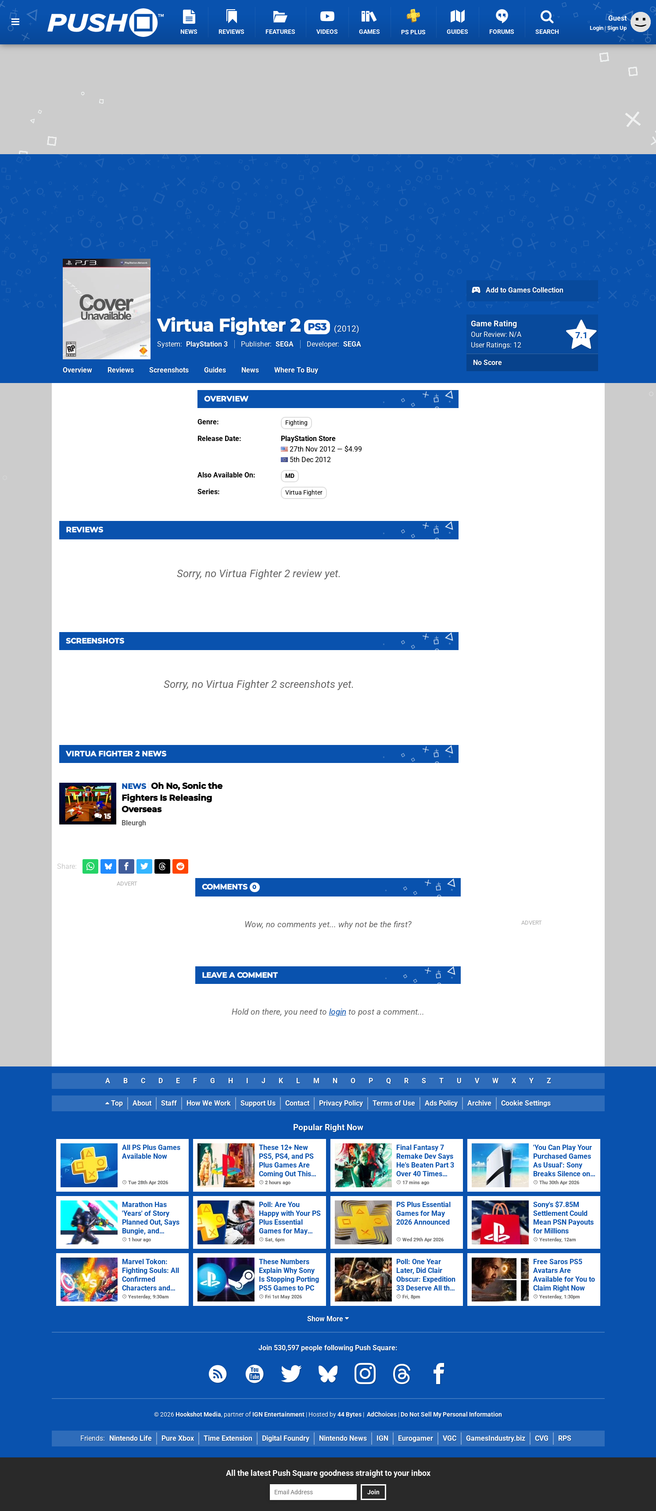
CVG (541, 1438)
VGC (449, 1438)
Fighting (296, 423)
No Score (487, 362)
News (250, 370)
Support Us (258, 1103)
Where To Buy (296, 370)
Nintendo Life (130, 1438)
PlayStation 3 (207, 344)
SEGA (285, 344)
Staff (169, 1103)
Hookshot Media (198, 1414)
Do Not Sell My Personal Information (451, 1414)
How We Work (208, 1103)
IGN (382, 1438)
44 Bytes (349, 1414)
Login (596, 28)
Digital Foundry (285, 1438)
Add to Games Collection (517, 291)
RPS (564, 1438)
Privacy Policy (341, 1103)
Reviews (121, 370)
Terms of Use (394, 1103)
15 (102, 816)
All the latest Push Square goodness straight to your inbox (328, 1473)
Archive (479, 1103)
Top (114, 1103)
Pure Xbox (177, 1438)
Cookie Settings (526, 1103)
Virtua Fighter (304, 492)
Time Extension (228, 1438)
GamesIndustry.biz (495, 1438)
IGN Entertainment (278, 1414)
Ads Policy (441, 1103)
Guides (215, 370)
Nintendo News (343, 1438)
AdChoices (381, 1414)
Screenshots (169, 370)
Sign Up (617, 28)
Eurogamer (415, 1438)
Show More (328, 1319)
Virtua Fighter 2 (243, 325)
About (142, 1103)
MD (289, 476)
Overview (77, 370)
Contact (297, 1103)
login (337, 1012)
